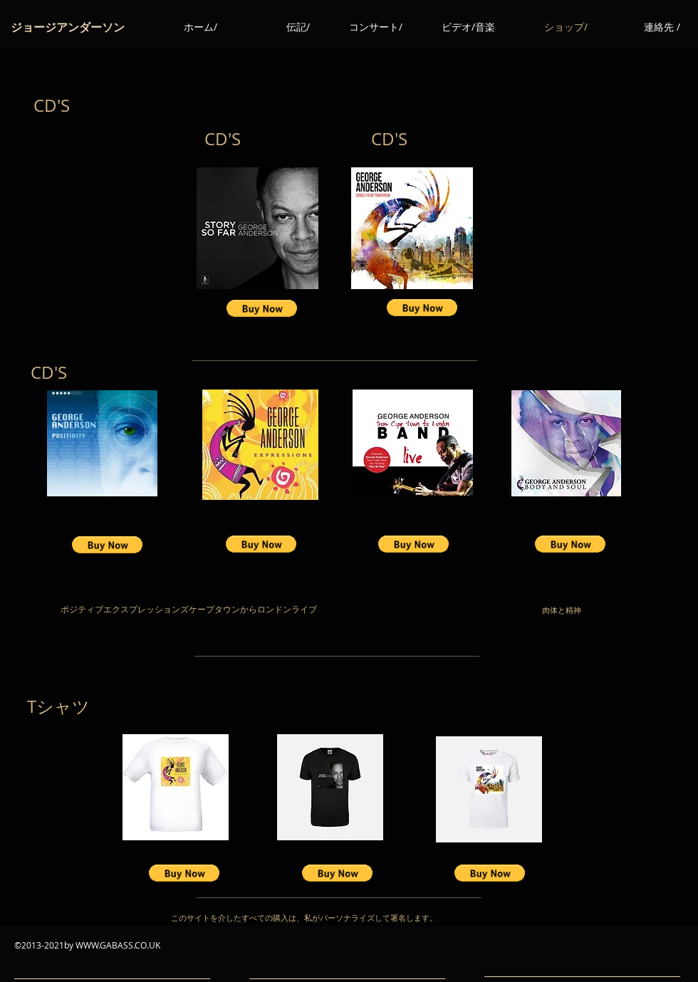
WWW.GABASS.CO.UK (117, 945)
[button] (261, 308)
